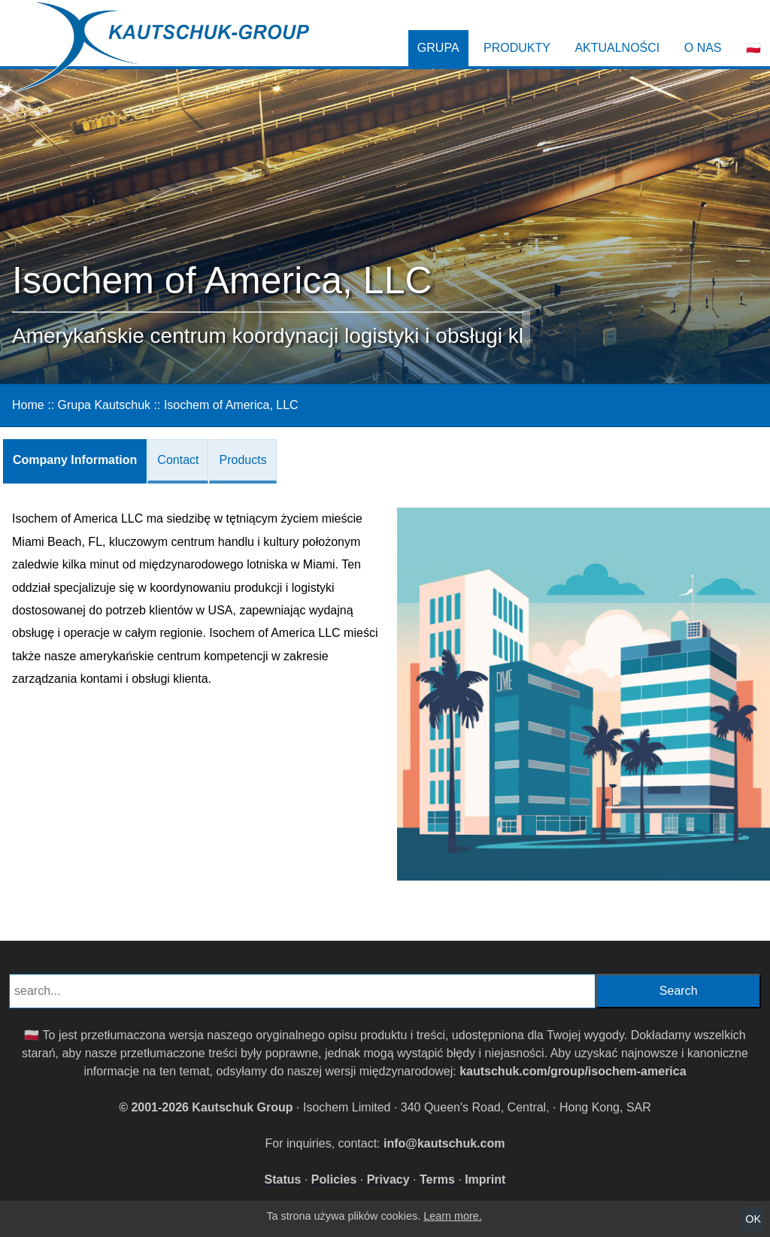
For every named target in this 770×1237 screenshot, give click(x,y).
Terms (437, 1179)
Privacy (388, 1179)
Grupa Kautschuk (103, 405)
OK (753, 1219)
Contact (178, 459)
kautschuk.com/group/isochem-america (572, 1071)
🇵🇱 (753, 47)
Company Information (75, 459)
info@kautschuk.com (444, 1143)
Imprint (485, 1179)
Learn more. (452, 1216)
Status (283, 1179)
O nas (703, 47)
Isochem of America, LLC (231, 405)
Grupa (438, 47)
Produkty (517, 47)
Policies (333, 1179)
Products (242, 459)
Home (28, 405)
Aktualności (616, 47)
